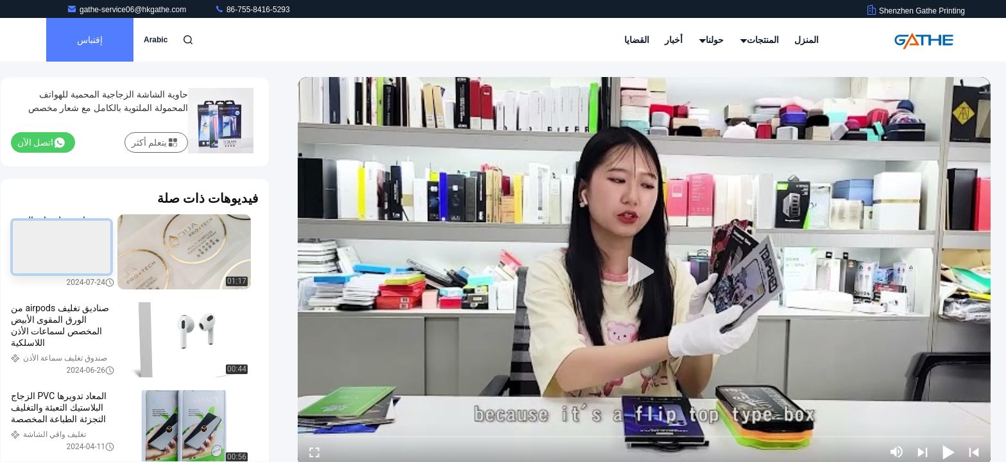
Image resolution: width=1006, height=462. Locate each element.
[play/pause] (948, 451)
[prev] (974, 451)
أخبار (674, 40)
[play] (644, 272)
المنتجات (759, 40)
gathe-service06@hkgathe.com (128, 9)
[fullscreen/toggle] (314, 451)
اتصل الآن (41, 142)
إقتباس (90, 40)
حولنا (711, 40)
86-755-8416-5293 (252, 9)
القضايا (636, 40)
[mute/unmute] (897, 451)
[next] (922, 451)
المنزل (806, 40)
